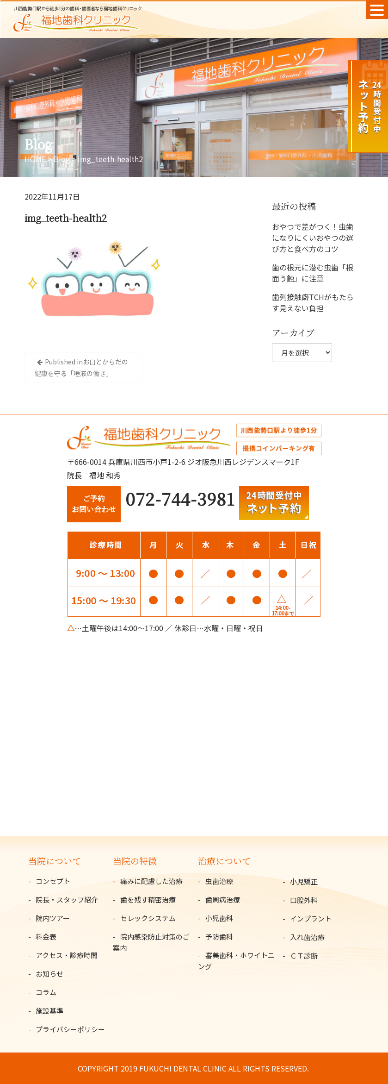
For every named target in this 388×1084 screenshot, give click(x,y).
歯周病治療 (222, 899)
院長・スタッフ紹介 (67, 899)
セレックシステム (148, 918)
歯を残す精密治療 (148, 899)
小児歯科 (219, 918)
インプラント (311, 918)
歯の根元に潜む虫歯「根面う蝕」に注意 (312, 273)
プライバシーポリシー (70, 1029)
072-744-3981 (179, 498)
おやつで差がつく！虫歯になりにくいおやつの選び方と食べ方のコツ (312, 237)
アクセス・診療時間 (67, 955)
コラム (46, 992)
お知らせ (49, 973)
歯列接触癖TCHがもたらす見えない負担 (313, 302)
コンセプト (53, 881)
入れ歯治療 (307, 937)
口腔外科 (304, 900)
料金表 (46, 936)
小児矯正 (304, 881)
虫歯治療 (219, 881)
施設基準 (49, 1010)
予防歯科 (219, 936)
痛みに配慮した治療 (151, 881)
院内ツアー (53, 918)
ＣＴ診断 (304, 955)
